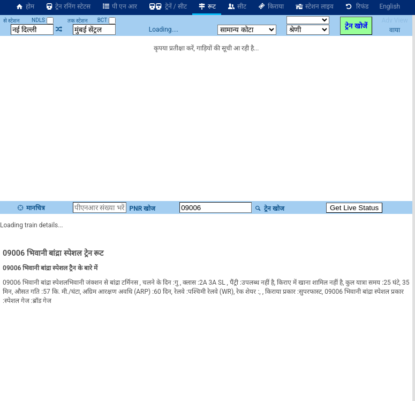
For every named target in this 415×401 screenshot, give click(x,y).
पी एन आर (119, 6)
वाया (394, 30)
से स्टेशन (11, 21)
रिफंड (356, 6)
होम (24, 6)
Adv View (394, 20)
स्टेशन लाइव (314, 6)
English (389, 6)
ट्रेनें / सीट (167, 6)
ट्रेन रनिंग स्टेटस (68, 6)
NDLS (43, 20)
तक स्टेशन (77, 21)
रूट (207, 6)
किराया (270, 6)
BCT (106, 20)
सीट (236, 6)
